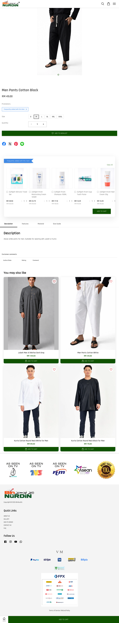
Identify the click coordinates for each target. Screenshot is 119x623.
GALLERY (6, 519)
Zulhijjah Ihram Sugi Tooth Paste (83, 193)
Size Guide (57, 224)
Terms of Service (54, 611)
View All (110, 165)
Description (8, 224)
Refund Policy (65, 611)
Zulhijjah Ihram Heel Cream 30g (105, 193)
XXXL (60, 117)
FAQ (5, 528)
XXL (53, 117)
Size (3, 116)
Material (41, 224)
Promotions (6, 104)
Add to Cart (101, 211)
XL (47, 117)
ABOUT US (7, 516)
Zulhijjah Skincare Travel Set (16, 193)
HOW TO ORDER (8, 522)
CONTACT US (7, 525)
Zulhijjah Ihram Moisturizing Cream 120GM (37, 194)
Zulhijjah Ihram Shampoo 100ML (59, 193)
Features (25, 224)
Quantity (5, 123)
